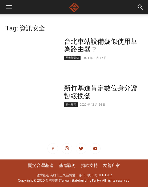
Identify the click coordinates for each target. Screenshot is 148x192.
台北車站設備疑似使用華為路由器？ (100, 45)
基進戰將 (67, 165)
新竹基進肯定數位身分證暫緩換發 (100, 91)
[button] (140, 7)
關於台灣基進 (41, 165)
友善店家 (111, 165)
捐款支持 (89, 165)
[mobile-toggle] (9, 7)
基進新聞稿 (72, 57)
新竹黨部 (71, 104)
